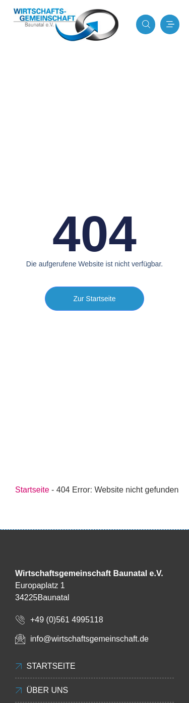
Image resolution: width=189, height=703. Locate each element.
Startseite (32, 489)
